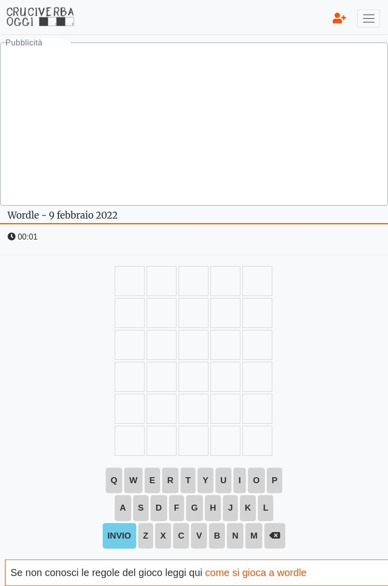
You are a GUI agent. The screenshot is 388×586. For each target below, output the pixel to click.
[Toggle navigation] (368, 18)
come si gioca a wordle (255, 572)
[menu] (339, 18)
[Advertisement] (194, 125)
